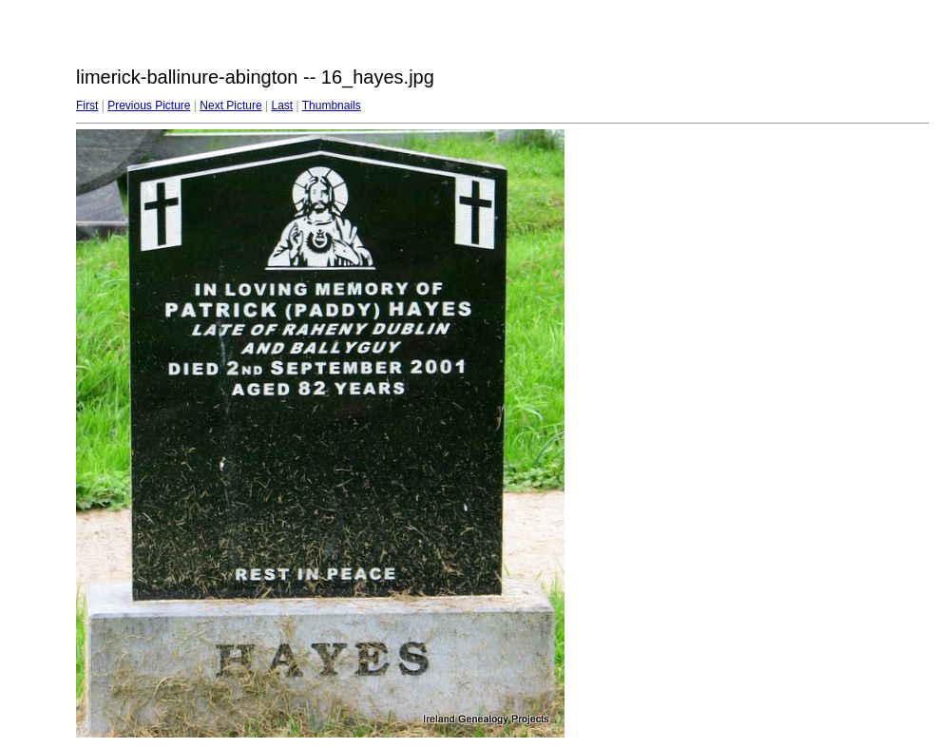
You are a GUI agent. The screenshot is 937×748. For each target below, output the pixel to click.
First (87, 105)
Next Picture (230, 105)
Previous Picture (148, 105)
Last (282, 105)
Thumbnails (331, 105)
